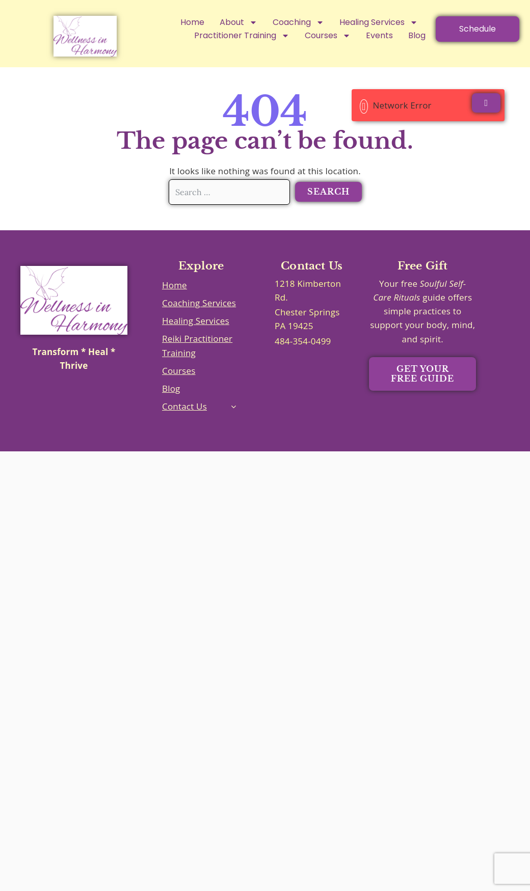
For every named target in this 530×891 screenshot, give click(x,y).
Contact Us (184, 406)
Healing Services (378, 22)
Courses (178, 370)
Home (192, 22)
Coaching (298, 22)
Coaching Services (199, 303)
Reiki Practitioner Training (197, 345)
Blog (171, 388)
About (238, 22)
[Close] (486, 103)
